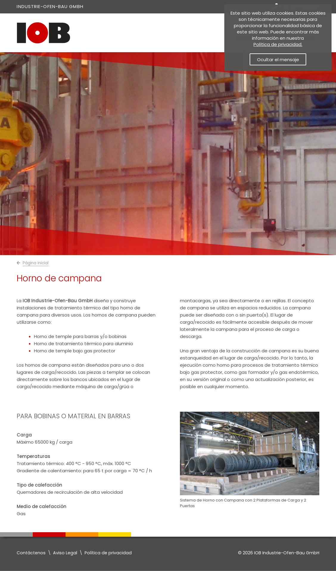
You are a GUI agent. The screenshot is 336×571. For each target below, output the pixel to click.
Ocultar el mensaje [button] (278, 59)
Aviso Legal (65, 553)
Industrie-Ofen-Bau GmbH (50, 6)
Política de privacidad (108, 553)
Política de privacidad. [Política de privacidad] (277, 44)
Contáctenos (31, 553)
